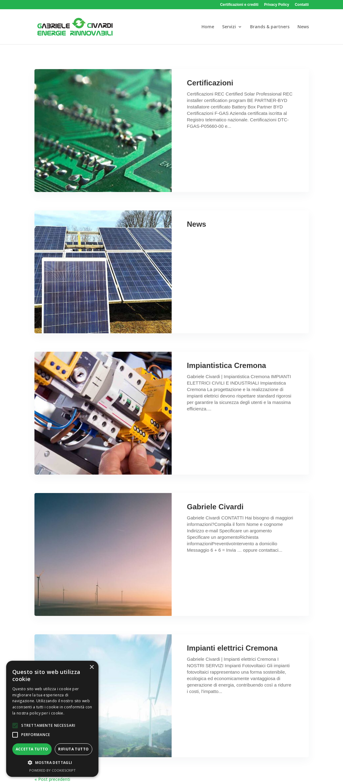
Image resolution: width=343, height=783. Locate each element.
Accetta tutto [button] (32, 749)
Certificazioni (210, 83)
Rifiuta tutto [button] (73, 749)
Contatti (302, 5)
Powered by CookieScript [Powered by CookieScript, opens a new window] (52, 770)
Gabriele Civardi (215, 507)
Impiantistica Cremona (226, 365)
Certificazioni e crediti (239, 5)
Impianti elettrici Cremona (232, 648)
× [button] (91, 667)
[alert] (52, 719)
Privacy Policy (276, 5)
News (196, 224)
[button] (15, 725)
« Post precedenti (52, 779)
